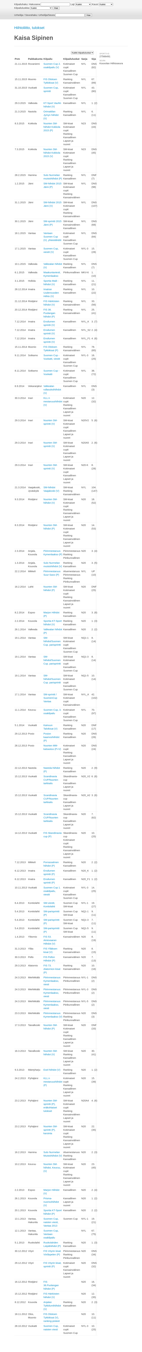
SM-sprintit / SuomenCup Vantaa (50, 698)
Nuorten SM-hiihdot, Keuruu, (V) (52, 1167)
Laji (72, 4)
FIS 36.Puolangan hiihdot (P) (51, 1285)
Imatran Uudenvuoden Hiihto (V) (51, 293)
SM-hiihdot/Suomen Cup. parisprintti (52, 641)
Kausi (95, 4)
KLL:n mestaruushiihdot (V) (52, 401)
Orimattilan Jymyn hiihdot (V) (51, 115)
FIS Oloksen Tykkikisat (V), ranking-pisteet (51, 1317)
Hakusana (34, 4)
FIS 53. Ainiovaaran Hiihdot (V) (50, 940)
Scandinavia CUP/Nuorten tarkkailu (50, 780)
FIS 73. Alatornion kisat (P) (51, 969)
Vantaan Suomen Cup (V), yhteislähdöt (52, 236)
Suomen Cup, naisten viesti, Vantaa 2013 (51, 1222)
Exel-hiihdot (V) (51, 1069)
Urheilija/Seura (47, 15)
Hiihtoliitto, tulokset (29, 28)
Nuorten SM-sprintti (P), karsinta (50, 1130)
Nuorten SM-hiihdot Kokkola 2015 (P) (51, 127)
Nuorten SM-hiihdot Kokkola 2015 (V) (51, 153)
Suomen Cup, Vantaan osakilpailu (51, 1234)
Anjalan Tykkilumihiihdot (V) (52, 1305)
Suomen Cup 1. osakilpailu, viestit (52, 891)
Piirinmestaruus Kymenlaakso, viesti (51, 981)
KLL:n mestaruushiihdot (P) (52, 1082)
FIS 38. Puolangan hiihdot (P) (49, 313)
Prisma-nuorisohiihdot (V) (51, 1202)
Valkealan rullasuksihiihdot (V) (52, 389)
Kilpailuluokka (21, 7)
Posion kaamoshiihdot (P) (51, 737)
